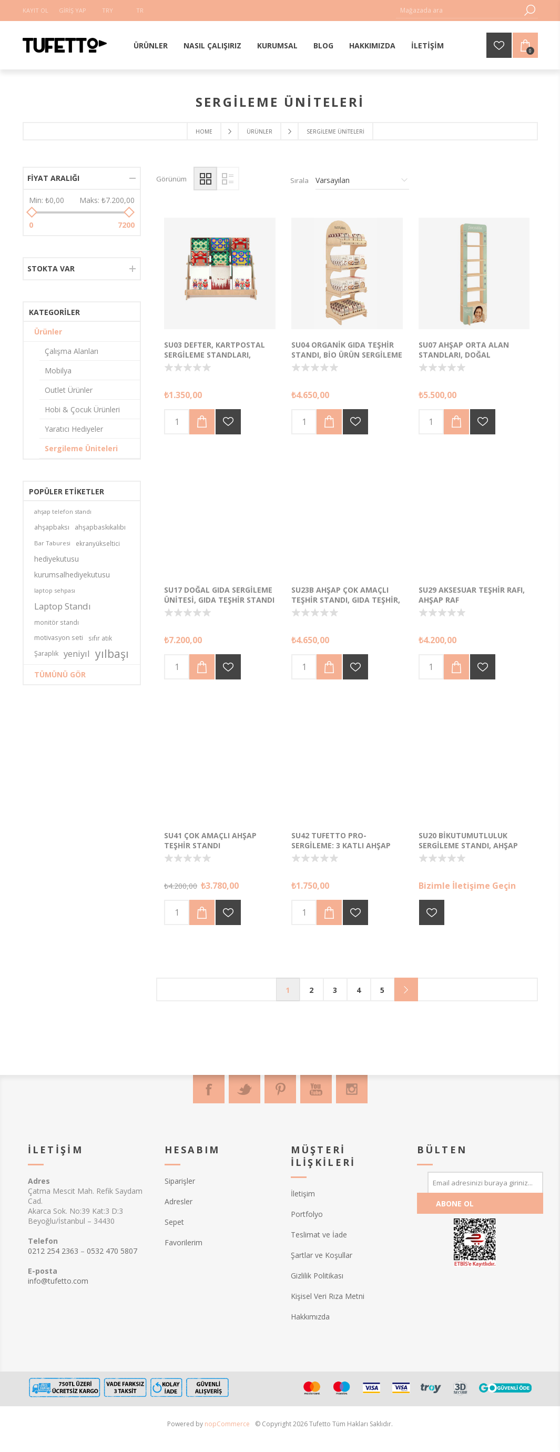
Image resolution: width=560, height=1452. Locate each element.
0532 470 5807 (112, 1251)
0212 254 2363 (53, 1251)
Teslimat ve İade (319, 1235)
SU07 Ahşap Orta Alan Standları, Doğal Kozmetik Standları (464, 355)
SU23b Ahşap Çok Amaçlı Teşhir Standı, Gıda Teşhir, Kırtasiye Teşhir (345, 600)
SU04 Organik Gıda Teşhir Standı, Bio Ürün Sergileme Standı (346, 355)
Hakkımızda (310, 1317)
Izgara (205, 178)
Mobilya (58, 370)
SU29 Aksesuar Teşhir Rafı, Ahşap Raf (472, 595)
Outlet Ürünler (69, 390)
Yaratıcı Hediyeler (74, 429)
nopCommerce (227, 1423)
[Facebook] (209, 1089)
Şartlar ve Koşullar (321, 1255)
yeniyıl (77, 653)
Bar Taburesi (52, 543)
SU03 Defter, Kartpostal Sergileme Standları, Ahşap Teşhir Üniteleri (214, 355)
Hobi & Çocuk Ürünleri (82, 409)
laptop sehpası (54, 590)
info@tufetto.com (58, 1281)
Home (204, 131)
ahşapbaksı (51, 527)
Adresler (178, 1201)
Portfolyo (307, 1214)
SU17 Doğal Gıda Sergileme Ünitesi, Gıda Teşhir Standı (219, 595)
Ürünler (48, 332)
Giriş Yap (72, 10)
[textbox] (459, 10)
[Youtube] (316, 1089)
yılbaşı (112, 653)
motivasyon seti (58, 637)
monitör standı (56, 622)
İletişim (303, 1194)
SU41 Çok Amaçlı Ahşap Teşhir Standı (210, 840)
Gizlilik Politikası (317, 1276)
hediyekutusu (56, 559)
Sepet (174, 1222)
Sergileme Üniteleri (81, 448)
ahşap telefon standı (62, 511)
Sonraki (406, 989)
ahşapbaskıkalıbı (100, 527)
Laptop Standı (62, 606)
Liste (227, 178)
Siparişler (180, 1181)
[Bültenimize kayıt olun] (485, 1182)
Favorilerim (183, 1242)
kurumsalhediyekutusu (72, 575)
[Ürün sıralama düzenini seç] (362, 180)
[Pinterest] (280, 1089)
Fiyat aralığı (53, 178)
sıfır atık (100, 638)
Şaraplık (46, 653)
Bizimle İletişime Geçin (467, 885)
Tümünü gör (60, 674)
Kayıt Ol (35, 10)
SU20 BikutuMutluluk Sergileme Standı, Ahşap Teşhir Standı (468, 845)
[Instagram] (352, 1089)
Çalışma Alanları (71, 351)
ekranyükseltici (98, 543)
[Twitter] (244, 1089)
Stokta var (51, 268)
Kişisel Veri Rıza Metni (327, 1296)
